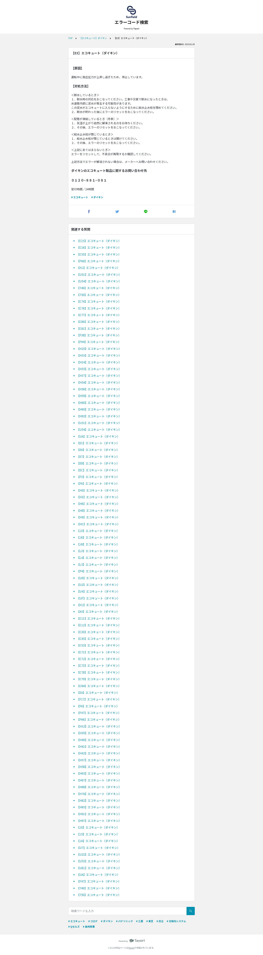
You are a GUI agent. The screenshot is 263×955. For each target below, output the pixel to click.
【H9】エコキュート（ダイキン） (98, 517)
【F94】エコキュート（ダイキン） (99, 342)
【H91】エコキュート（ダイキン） (99, 814)
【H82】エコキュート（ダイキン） (99, 800)
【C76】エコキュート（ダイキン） (99, 308)
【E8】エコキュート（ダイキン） (98, 463)
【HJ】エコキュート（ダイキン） (98, 268)
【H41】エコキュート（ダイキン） (99, 746)
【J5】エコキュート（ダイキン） (98, 834)
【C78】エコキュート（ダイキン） (99, 672)
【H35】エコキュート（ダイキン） (99, 369)
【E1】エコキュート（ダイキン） (98, 443)
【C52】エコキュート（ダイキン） (99, 645)
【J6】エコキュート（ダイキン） (98, 537)
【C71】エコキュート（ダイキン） (99, 652)
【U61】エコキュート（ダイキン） (99, 868)
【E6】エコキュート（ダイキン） (98, 450)
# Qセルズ (74, 926)
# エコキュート (79, 197)
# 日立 (159, 921)
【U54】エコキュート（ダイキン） (99, 281)
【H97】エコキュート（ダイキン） (99, 820)
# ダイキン (97, 197)
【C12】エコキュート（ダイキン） (99, 625)
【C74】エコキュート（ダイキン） (99, 301)
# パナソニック (124, 921)
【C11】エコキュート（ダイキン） (99, 618)
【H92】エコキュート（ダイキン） (99, 416)
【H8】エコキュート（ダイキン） (98, 510)
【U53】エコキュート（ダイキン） (99, 861)
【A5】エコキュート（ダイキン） (98, 611)
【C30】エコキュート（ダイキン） (99, 632)
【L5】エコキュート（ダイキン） (98, 564)
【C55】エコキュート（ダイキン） (99, 254)
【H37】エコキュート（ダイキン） (99, 375)
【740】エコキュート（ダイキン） (99, 288)
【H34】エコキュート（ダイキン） (99, 362)
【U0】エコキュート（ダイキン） (98, 578)
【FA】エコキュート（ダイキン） (98, 483)
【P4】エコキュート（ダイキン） (98, 571)
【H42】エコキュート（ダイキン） (99, 753)
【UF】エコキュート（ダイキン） (98, 598)
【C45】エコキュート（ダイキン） (99, 638)
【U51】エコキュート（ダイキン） (99, 274)
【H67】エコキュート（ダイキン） (99, 780)
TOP (70, 38)
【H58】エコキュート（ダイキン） (99, 767)
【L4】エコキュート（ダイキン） (98, 557)
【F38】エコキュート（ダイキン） (99, 335)
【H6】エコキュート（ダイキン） (98, 503)
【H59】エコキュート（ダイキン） (99, 396)
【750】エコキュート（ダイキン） (99, 295)
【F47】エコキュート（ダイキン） (99, 713)
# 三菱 (139, 921)
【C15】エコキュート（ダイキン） (99, 241)
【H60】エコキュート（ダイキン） (99, 402)
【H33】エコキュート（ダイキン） (99, 355)
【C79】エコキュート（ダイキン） (99, 679)
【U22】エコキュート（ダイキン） (99, 854)
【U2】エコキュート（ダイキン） (98, 584)
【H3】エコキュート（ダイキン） (98, 497)
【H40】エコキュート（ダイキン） (99, 740)
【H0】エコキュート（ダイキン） (98, 490)
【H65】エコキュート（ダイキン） (99, 773)
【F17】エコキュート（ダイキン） (99, 699)
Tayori (131, 947)
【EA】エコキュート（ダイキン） (98, 692)
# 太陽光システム (176, 921)
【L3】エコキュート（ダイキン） (98, 551)
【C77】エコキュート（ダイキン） (99, 315)
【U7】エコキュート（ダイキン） (98, 848)
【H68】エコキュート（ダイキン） (99, 787)
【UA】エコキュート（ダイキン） (98, 436)
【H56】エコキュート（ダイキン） (99, 389)
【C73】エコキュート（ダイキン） (99, 665)
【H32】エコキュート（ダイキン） (99, 726)
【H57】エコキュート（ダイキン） (99, 760)
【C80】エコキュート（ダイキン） (99, 321)
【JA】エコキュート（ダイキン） (98, 841)
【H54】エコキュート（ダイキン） (99, 382)
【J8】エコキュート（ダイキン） (98, 544)
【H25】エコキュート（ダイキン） (99, 349)
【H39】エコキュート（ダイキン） (99, 733)
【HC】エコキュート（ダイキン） (98, 524)
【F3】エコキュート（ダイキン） (98, 477)
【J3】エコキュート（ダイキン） (98, 531)
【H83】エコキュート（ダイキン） (99, 807)
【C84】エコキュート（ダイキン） (99, 686)
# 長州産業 (89, 926)
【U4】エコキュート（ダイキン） (98, 591)
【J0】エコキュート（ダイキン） (98, 827)
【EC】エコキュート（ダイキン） (98, 470)
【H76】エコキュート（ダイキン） (99, 794)
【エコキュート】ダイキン (93, 38)
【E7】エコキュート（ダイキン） (98, 456)
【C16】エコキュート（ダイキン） (99, 247)
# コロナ (93, 921)
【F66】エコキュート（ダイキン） (99, 261)
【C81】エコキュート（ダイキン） (99, 328)
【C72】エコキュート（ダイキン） (99, 659)
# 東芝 (149, 921)
